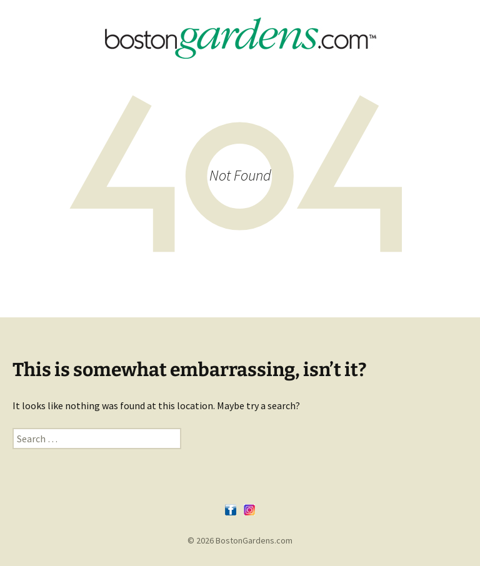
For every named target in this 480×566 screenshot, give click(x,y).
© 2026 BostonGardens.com (240, 540)
